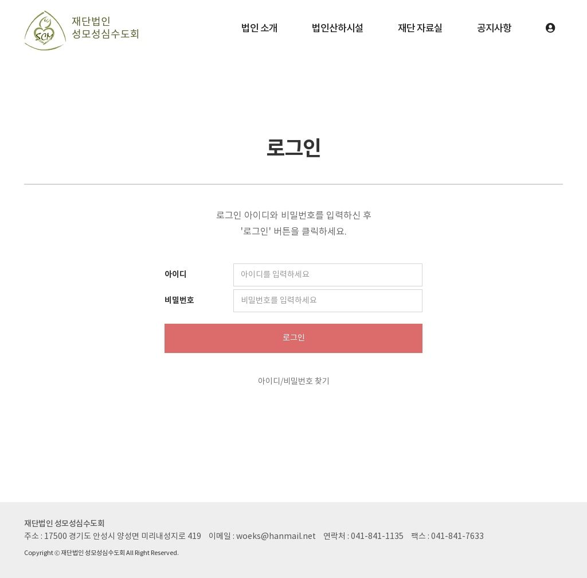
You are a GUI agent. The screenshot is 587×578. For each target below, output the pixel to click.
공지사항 (494, 28)
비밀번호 (179, 300)
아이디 (176, 275)
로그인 (294, 338)
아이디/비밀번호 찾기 (294, 381)
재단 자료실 (420, 28)
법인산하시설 (337, 28)
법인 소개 (259, 28)
